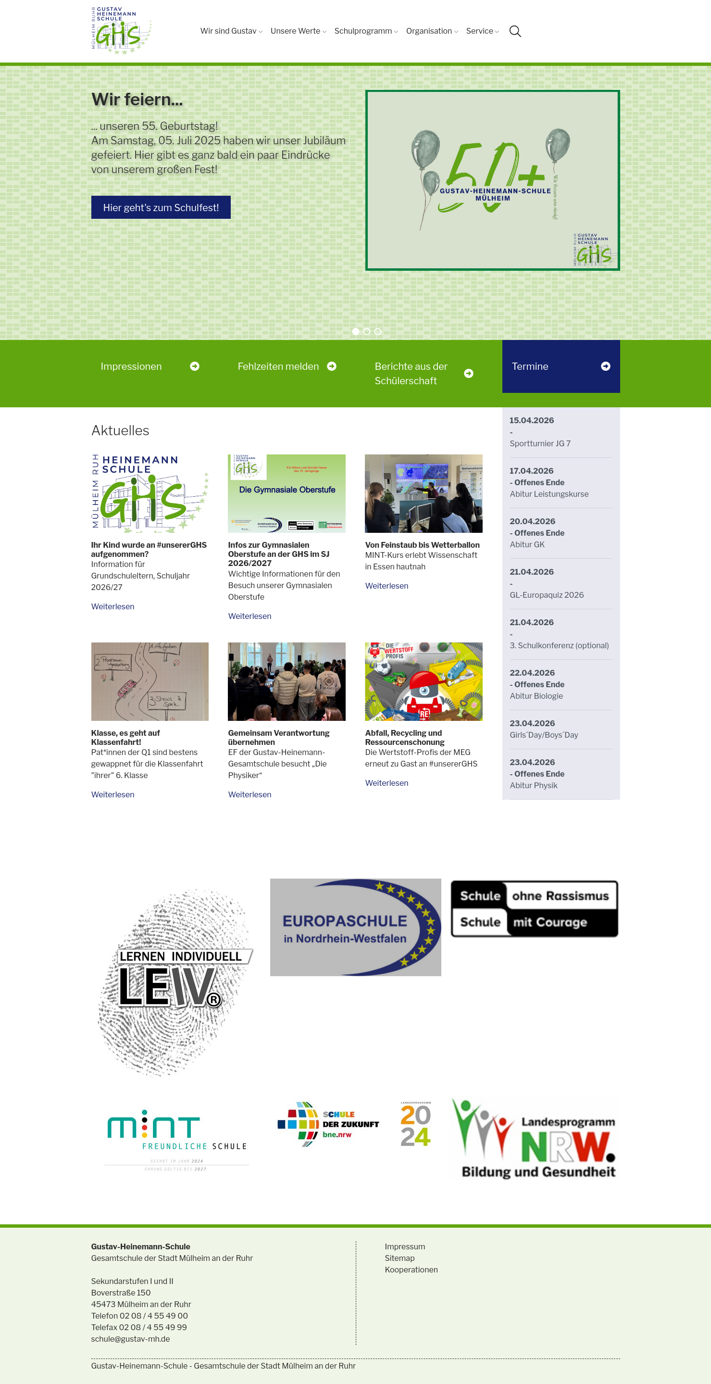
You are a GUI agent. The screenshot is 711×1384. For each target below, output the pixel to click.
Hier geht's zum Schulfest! (161, 208)
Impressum (405, 1246)
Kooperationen (411, 1269)
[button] (355, 331)
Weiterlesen (113, 606)
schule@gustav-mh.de (130, 1339)
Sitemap (400, 1258)
